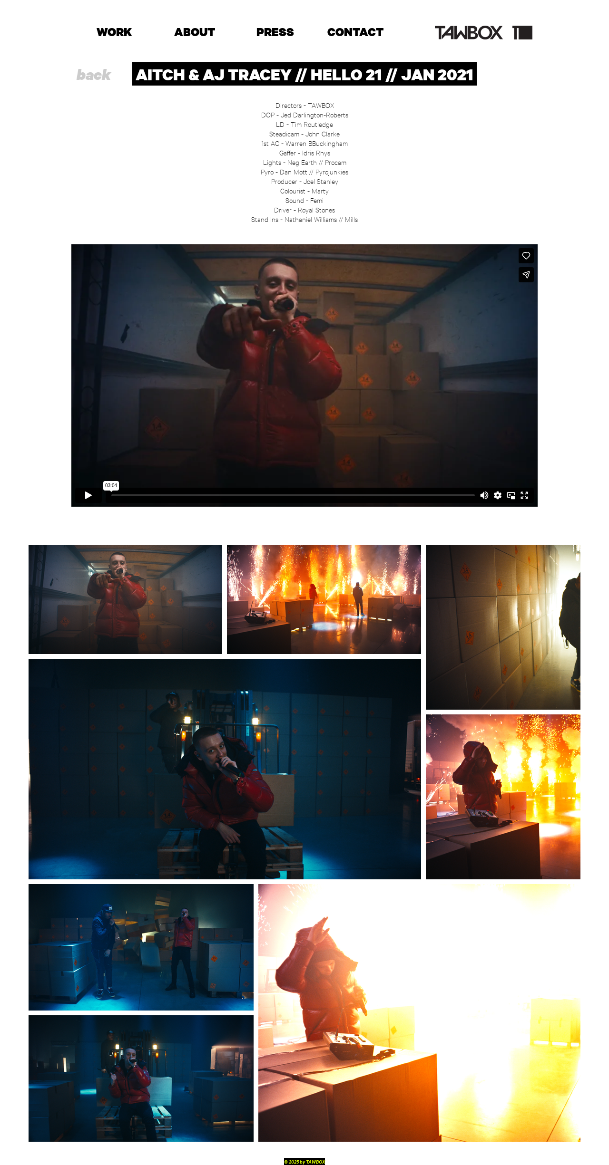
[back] (93, 74)
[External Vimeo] (304, 375)
